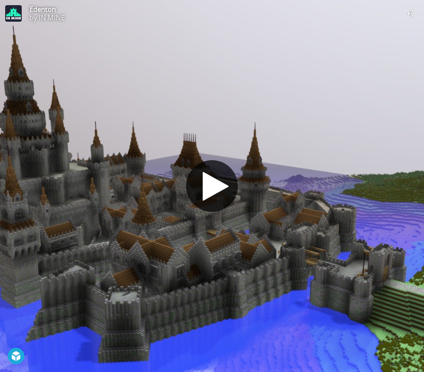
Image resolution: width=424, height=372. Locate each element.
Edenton (42, 9)
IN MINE (52, 17)
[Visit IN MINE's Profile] (13, 13)
